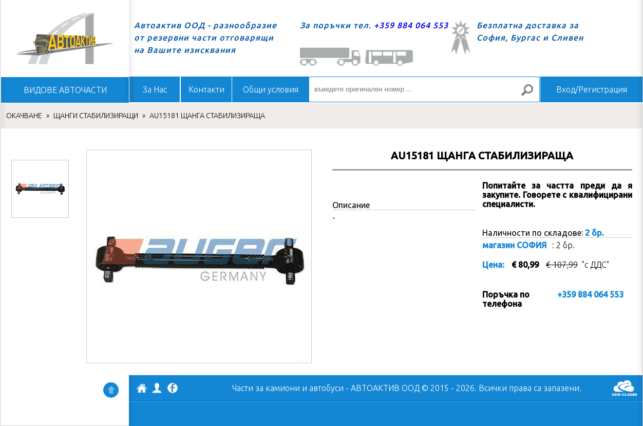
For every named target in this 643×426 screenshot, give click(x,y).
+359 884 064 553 (411, 25)
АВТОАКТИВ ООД (141, 389)
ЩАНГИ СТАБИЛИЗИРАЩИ (95, 116)
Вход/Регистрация (591, 89)
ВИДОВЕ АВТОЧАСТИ (65, 90)
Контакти (206, 89)
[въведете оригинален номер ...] (424, 89)
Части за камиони (266, 388)
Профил (157, 388)
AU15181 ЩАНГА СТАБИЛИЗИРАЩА (207, 116)
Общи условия (270, 89)
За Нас (155, 89)
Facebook (172, 389)
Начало (64, 38)
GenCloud (624, 388)
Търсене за (531, 94)
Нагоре (111, 390)
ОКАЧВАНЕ (24, 116)
